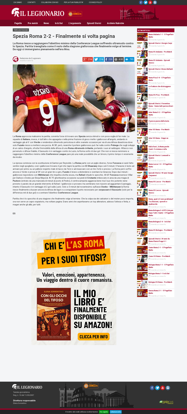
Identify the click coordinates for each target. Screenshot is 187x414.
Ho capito (104, 412)
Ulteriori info (116, 412)
